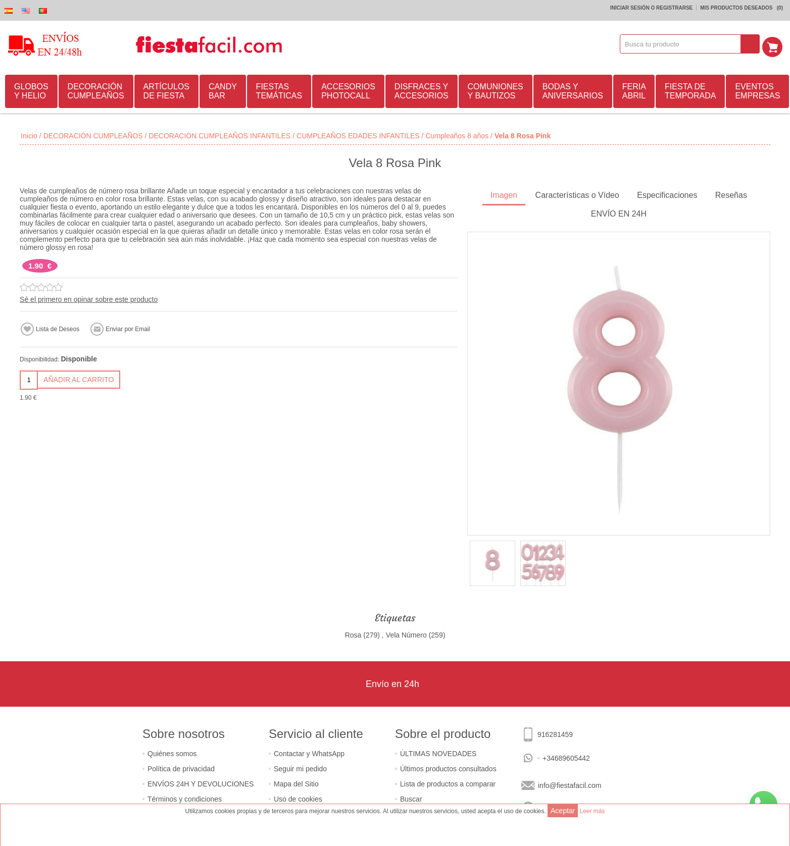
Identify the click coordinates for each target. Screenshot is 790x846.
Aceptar (563, 811)
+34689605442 (566, 757)
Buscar (411, 798)
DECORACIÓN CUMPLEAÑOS (96, 89)
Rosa (353, 633)
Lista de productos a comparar (448, 782)
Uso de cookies (298, 798)
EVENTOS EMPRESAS (757, 89)
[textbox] (684, 44)
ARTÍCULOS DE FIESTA (166, 89)
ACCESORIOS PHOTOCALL (348, 89)
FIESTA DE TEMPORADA (690, 89)
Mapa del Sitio (296, 782)
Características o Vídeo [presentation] (577, 193)
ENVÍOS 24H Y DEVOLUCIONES (200, 782)
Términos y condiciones (184, 798)
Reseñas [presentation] (731, 193)
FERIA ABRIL (634, 89)
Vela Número (406, 633)
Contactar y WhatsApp (309, 752)
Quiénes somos (171, 752)
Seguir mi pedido (300, 767)
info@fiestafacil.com (569, 784)
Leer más (592, 811)
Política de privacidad (181, 767)
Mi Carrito (775, 44)
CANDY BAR (223, 89)
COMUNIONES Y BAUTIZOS (495, 89)
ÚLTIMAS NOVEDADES (438, 752)
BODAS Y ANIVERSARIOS (572, 89)
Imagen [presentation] (503, 193)
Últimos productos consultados (448, 767)
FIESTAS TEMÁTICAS (279, 89)
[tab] (503, 194)
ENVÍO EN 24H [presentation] (619, 212)
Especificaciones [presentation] (667, 193)
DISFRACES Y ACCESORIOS (421, 89)
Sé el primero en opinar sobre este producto (89, 298)
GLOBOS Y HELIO (31, 89)
